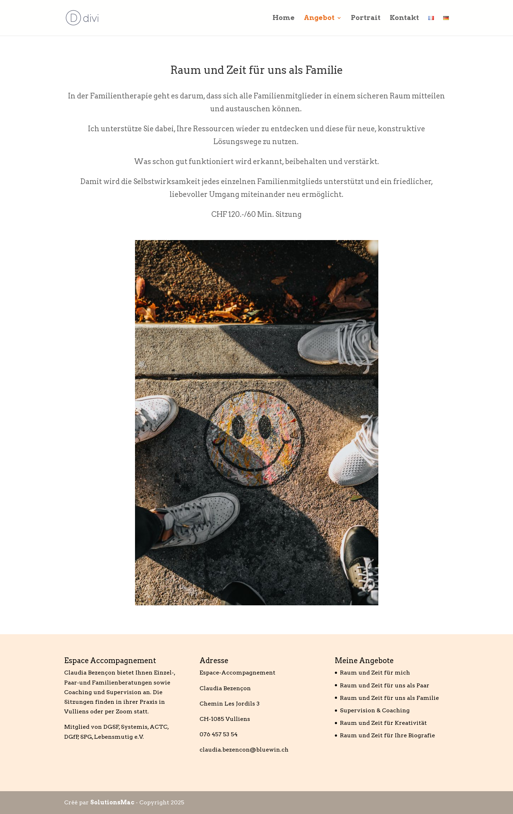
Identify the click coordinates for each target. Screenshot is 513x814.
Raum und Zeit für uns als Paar (384, 685)
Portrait (365, 18)
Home (284, 18)
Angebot (319, 18)
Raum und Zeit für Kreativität (383, 722)
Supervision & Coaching (375, 710)
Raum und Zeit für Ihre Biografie (387, 735)
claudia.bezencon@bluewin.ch (244, 749)
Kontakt (404, 18)
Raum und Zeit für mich (375, 672)
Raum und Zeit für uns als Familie (389, 698)
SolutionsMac (112, 802)
